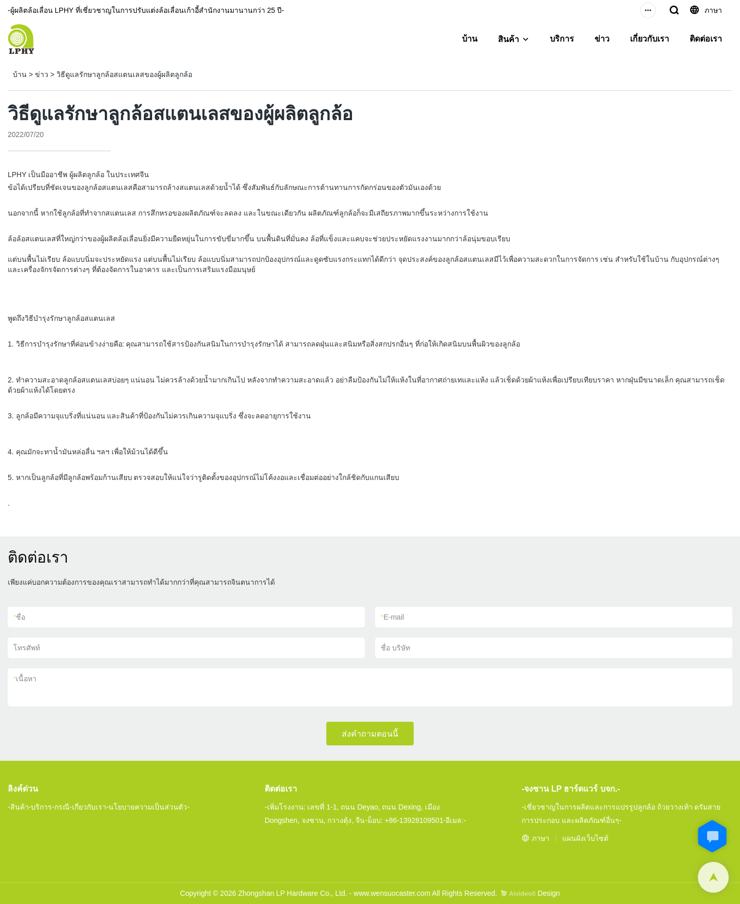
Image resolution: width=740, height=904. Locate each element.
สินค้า (508, 39)
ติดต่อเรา (706, 38)
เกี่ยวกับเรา (649, 38)
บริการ (562, 38)
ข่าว (602, 38)
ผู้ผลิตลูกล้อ (85, 174)
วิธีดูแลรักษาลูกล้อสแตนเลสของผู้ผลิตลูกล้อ (124, 74)
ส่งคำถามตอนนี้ (370, 733)
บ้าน (469, 38)
